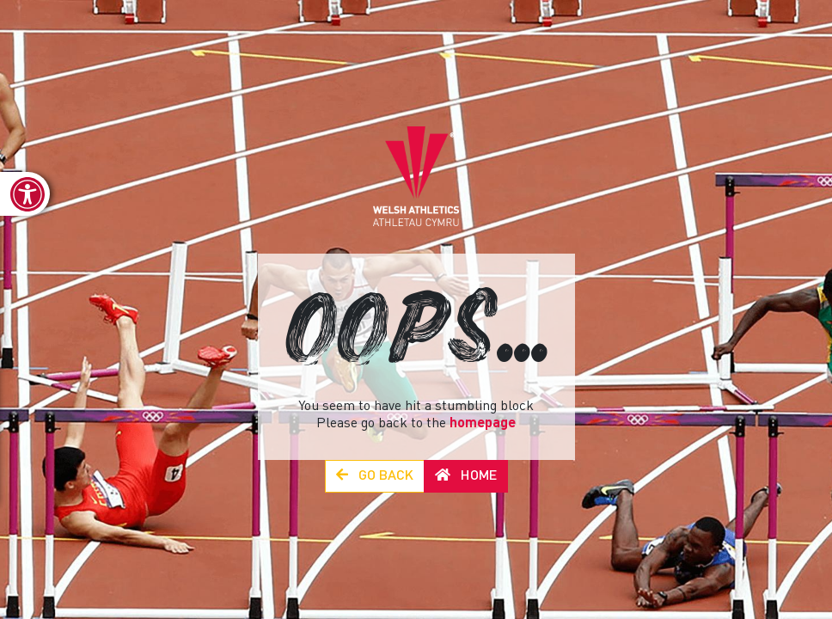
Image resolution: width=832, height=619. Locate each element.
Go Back (374, 476)
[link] (25, 194)
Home (466, 476)
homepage (483, 424)
